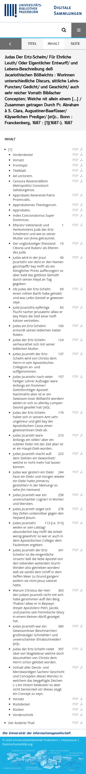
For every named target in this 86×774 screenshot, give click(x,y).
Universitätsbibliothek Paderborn (35, 740)
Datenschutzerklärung (17, 744)
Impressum (69, 740)
